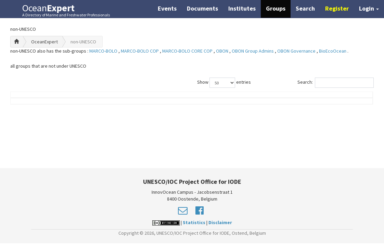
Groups (275, 8)
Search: (335, 83)
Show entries (224, 83)
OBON (222, 51)
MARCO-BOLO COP (140, 51)
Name (37, 105)
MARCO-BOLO (103, 51)
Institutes (242, 8)
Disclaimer (220, 222)
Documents (202, 8)
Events (167, 8)
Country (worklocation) (338, 101)
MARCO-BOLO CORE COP (188, 51)
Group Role (280, 105)
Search (305, 8)
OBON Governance (297, 51)
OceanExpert (44, 42)
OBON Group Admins (253, 51)
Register (337, 8)
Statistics (194, 222)
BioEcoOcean (333, 51)
